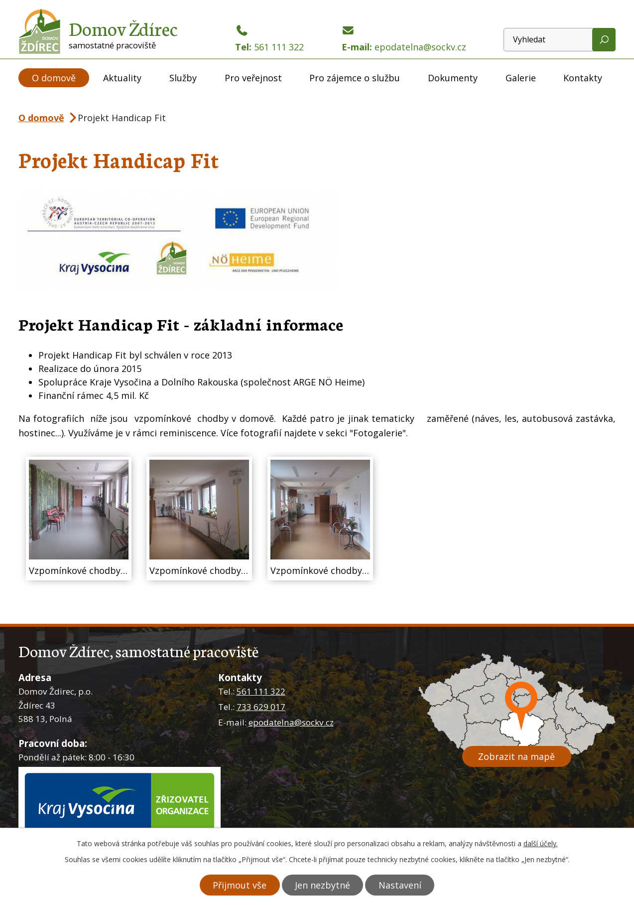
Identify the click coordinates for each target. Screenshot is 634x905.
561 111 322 (261, 691)
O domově (54, 78)
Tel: (269, 39)
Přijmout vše (239, 885)
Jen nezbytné (322, 885)
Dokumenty (453, 78)
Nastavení (400, 885)
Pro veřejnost (253, 78)
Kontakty (582, 78)
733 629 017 (261, 707)
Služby (183, 78)
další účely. (540, 843)
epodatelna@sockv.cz (291, 722)
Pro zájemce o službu (354, 78)
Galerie (521, 78)
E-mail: (404, 39)
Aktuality (122, 78)
